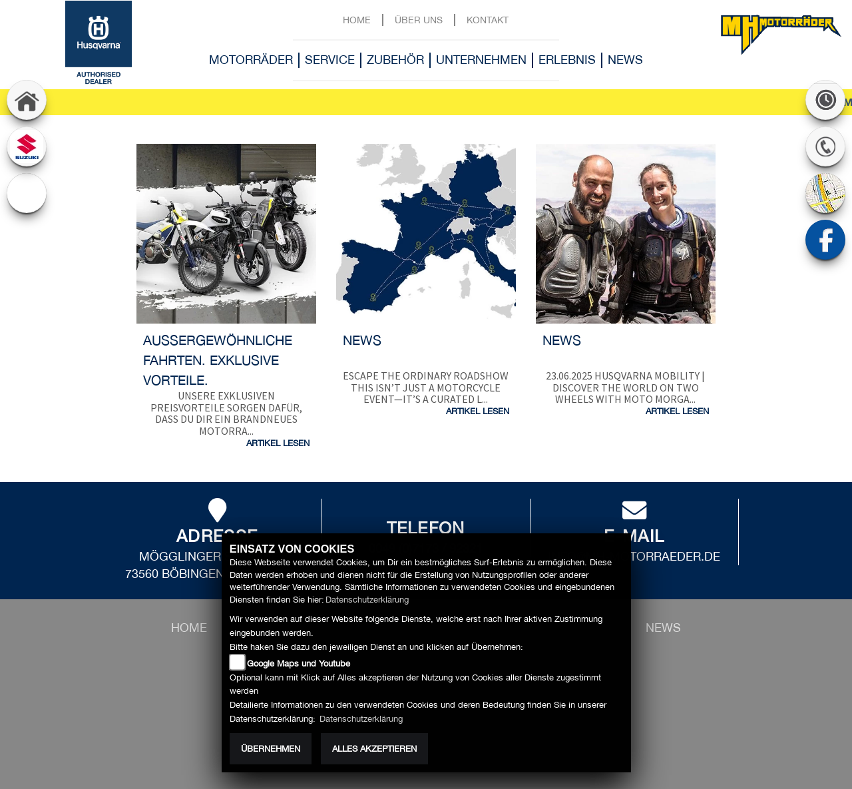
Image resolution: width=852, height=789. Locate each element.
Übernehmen (270, 749)
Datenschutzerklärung (367, 600)
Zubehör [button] (395, 60)
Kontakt (488, 19)
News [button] (625, 60)
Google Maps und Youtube (298, 663)
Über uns (419, 19)
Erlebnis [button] (567, 60)
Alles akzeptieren (374, 749)
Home (357, 19)
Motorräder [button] (251, 60)
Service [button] (330, 60)
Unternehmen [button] (481, 60)
